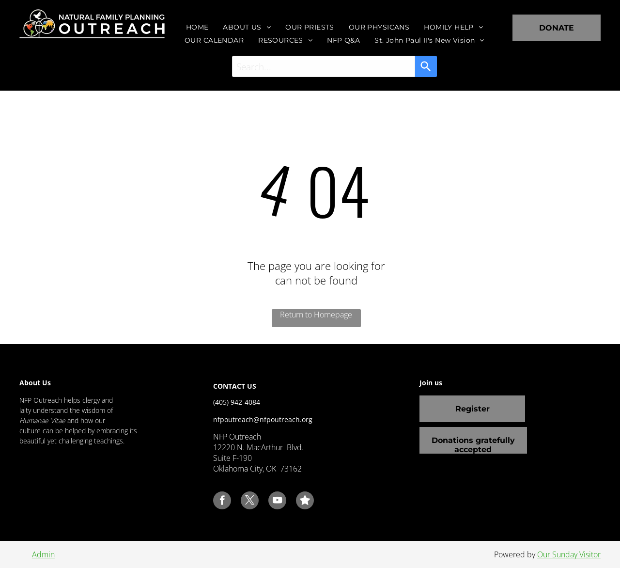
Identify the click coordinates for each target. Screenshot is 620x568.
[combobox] (323, 66)
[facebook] (222, 501)
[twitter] (250, 501)
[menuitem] (197, 27)
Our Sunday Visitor (569, 554)
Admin (43, 554)
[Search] (426, 66)
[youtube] (277, 501)
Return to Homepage (316, 314)
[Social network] (305, 501)
